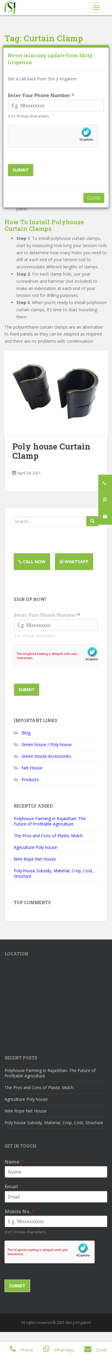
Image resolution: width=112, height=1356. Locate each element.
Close (93, 198)
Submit (21, 170)
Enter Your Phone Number (41, 95)
